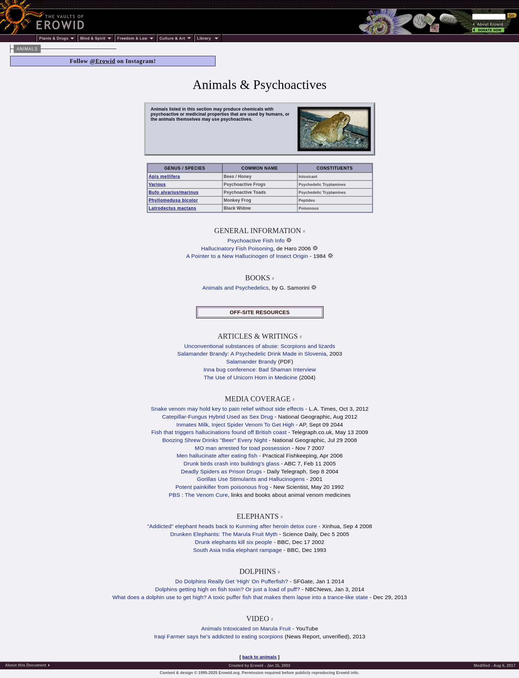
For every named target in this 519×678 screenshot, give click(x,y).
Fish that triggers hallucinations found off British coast (219, 432)
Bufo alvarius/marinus (174, 192)
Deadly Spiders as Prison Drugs (221, 471)
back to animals (259, 657)
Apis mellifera (164, 176)
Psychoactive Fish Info (255, 240)
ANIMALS (27, 49)
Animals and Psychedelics (236, 288)
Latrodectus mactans (172, 208)
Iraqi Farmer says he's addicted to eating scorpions (218, 636)
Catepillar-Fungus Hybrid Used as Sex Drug (217, 417)
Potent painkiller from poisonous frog (222, 487)
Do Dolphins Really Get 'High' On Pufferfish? (231, 581)
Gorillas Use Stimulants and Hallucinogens (251, 479)
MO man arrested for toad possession (242, 448)
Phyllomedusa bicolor (173, 200)
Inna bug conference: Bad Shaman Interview (259, 369)
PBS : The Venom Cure (198, 495)
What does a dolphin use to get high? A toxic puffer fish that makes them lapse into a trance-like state (240, 597)
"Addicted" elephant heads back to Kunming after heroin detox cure (232, 526)
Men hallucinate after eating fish (217, 455)
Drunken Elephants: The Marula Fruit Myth (224, 534)
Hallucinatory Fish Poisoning (237, 248)
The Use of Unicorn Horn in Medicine (251, 377)
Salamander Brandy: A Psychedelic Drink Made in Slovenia (251, 354)
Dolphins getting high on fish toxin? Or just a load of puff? (228, 589)
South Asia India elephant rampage (237, 550)
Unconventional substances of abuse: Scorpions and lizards (259, 346)
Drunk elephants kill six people (233, 542)
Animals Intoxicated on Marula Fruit (245, 628)
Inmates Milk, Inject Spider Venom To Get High (235, 424)
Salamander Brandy (251, 361)
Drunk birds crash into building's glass (231, 463)
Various (157, 184)
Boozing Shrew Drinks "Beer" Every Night (214, 440)
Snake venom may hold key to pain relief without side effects (227, 409)
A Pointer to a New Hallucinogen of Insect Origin (247, 256)
